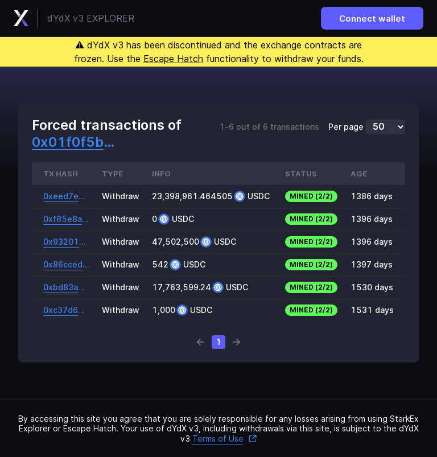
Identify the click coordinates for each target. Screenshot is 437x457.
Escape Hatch (173, 58)
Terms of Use (224, 438)
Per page (346, 127)
